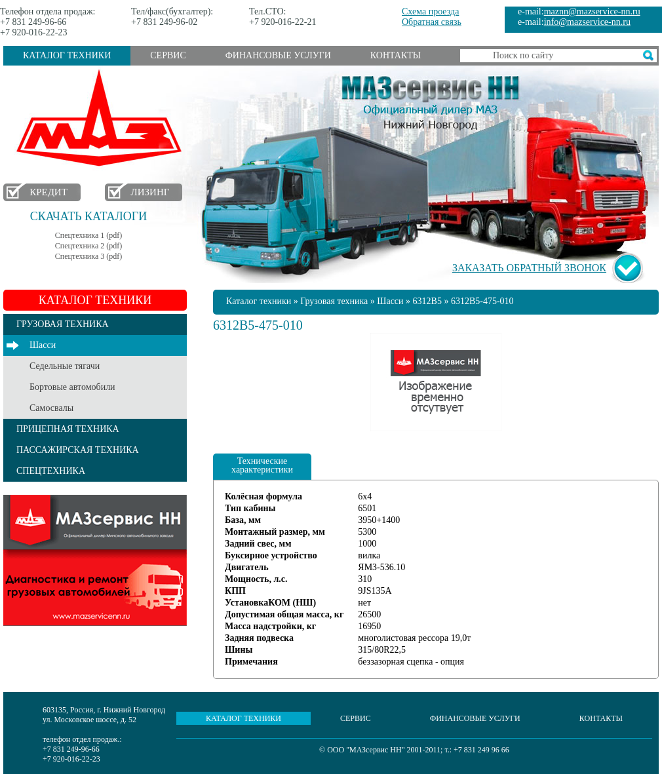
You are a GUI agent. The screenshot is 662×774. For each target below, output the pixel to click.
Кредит (48, 192)
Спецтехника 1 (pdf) (88, 235)
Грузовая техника (334, 301)
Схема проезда (430, 11)
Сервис (167, 55)
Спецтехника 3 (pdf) (88, 256)
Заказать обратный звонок (529, 267)
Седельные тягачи (64, 366)
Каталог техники (67, 55)
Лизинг (150, 192)
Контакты (395, 55)
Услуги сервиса (95, 560)
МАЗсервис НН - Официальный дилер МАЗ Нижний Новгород (430, 100)
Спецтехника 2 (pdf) (88, 245)
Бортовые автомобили (72, 387)
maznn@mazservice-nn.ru (592, 11)
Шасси (42, 345)
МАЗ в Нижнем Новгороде (102, 118)
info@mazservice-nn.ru (587, 22)
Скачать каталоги (88, 216)
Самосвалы (51, 408)
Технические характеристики (262, 465)
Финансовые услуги (278, 55)
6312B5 (427, 301)
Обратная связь (431, 22)
